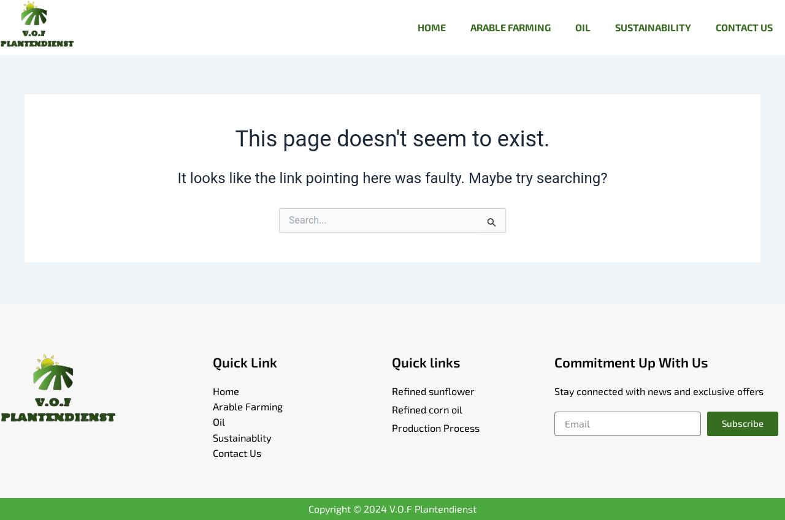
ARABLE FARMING (510, 27)
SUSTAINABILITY (653, 27)
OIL (583, 27)
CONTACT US (744, 27)
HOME (432, 27)
